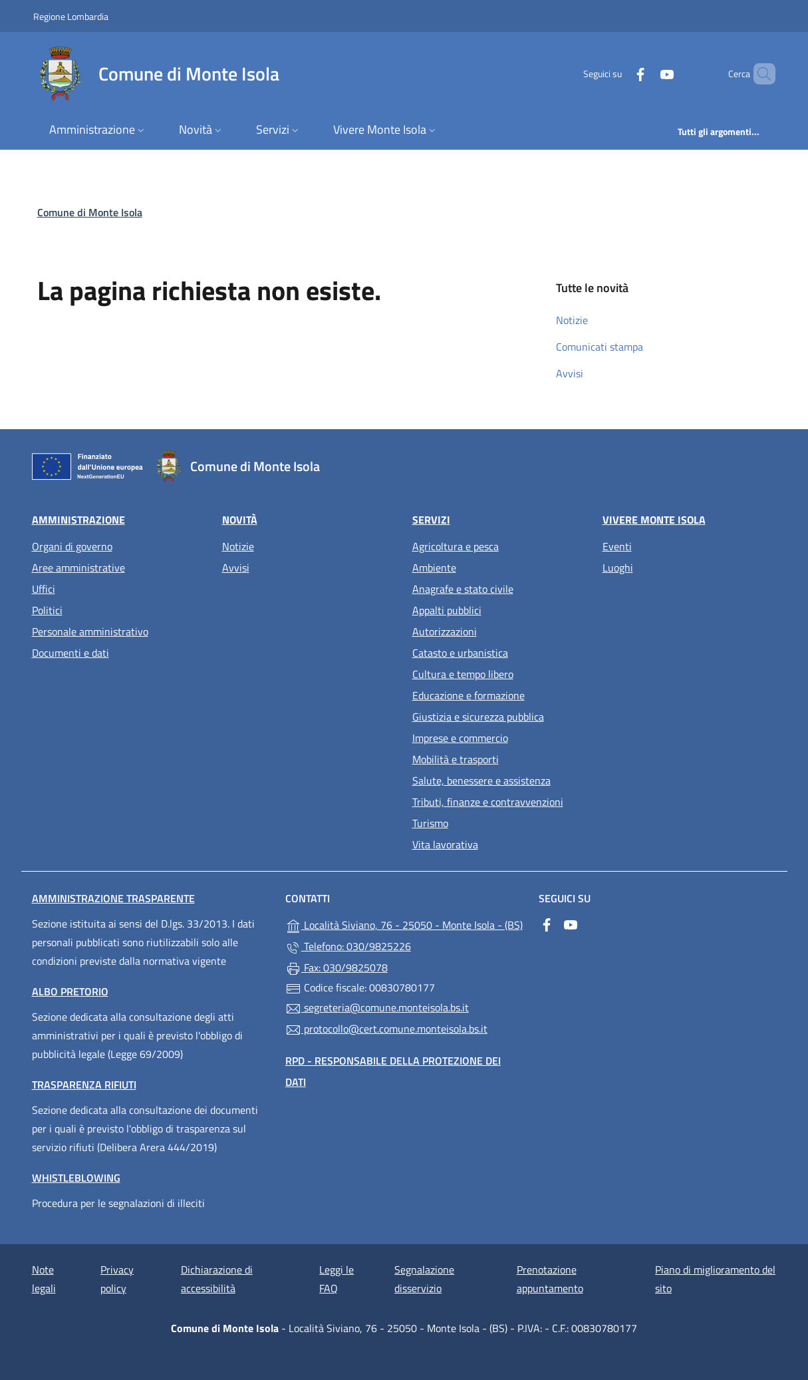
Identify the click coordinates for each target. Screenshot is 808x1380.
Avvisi (569, 373)
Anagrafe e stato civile (462, 589)
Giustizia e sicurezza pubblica (478, 717)
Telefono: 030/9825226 (348, 946)
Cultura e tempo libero (462, 674)
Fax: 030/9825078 (336, 968)
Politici (47, 610)
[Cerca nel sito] (759, 74)
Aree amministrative (78, 568)
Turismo (430, 823)
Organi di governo (72, 546)
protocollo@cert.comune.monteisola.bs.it (386, 1029)
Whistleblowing (76, 1178)
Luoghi (618, 568)
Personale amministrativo (90, 631)
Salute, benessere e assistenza (481, 780)
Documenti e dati (70, 653)
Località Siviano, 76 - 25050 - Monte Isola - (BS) (404, 924)
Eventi (617, 546)
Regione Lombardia (70, 16)
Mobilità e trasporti (455, 759)
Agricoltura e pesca (455, 546)
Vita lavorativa (445, 844)
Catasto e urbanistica (460, 653)
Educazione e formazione (468, 695)
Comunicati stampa (599, 347)
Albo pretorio (70, 991)
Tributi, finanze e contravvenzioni (487, 802)
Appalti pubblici (446, 610)
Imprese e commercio (460, 738)
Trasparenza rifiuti (84, 1085)
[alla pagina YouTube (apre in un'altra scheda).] (644, 74)
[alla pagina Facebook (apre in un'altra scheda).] (618, 74)
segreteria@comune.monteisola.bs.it (377, 1008)
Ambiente (434, 568)
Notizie (572, 320)
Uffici (43, 589)
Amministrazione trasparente (113, 898)
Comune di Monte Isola (89, 212)
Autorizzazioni (444, 631)
